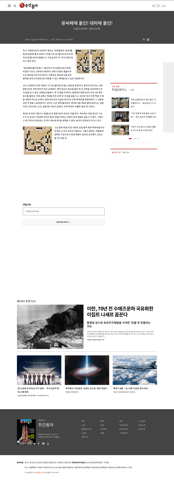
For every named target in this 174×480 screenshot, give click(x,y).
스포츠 (84, 433)
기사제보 (141, 421)
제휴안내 (52, 463)
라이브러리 (123, 429)
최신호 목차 (123, 425)
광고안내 (141, 429)
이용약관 (67, 463)
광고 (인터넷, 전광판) (40, 463)
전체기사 (84, 437)
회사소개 (28, 463)
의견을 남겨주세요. (32, 211)
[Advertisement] (58, 171)
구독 (132, 90)
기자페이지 (123, 433)
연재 (121, 421)
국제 (102, 425)
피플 (102, 433)
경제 (102, 421)
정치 (83, 421)
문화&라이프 (86, 429)
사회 (83, 425)
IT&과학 (103, 429)
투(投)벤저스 (119, 90)
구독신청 (141, 425)
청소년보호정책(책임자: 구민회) (97, 463)
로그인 (163, 6)
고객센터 (60, 463)
